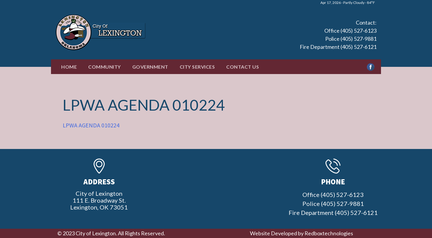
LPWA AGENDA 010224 (91, 125)
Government (150, 67)
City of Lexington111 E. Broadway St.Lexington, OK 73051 (99, 200)
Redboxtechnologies (328, 233)
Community (104, 67)
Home (69, 67)
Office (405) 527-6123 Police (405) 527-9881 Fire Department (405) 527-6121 (338, 38)
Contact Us (242, 67)
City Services (197, 67)
